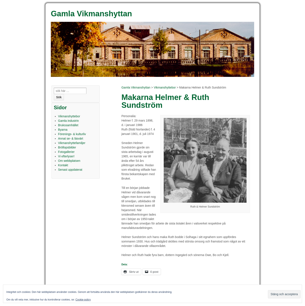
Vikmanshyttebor (165, 87)
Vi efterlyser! (66, 156)
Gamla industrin (68, 120)
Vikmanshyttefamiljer (71, 143)
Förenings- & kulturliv (72, 134)
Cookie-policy (83, 299)
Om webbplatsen (69, 160)
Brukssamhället (68, 125)
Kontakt (63, 165)
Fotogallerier (66, 152)
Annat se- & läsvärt (70, 138)
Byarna (62, 129)
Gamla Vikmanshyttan (135, 87)
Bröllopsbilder (67, 147)
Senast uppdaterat (70, 169)
